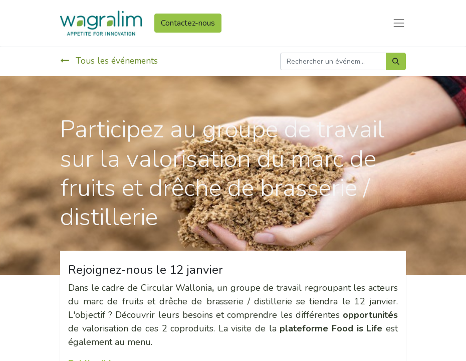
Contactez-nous (188, 23)
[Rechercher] (396, 61)
